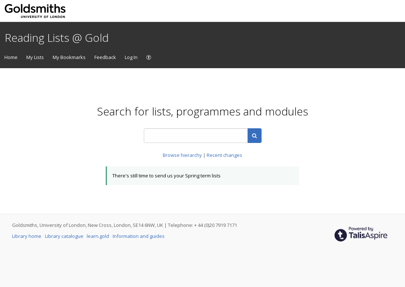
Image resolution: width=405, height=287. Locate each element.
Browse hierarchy (183, 155)
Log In (131, 57)
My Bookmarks (69, 57)
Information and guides (139, 236)
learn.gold (98, 236)
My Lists (35, 57)
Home (11, 57)
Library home (27, 236)
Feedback (105, 57)
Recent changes (224, 155)
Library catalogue (65, 236)
